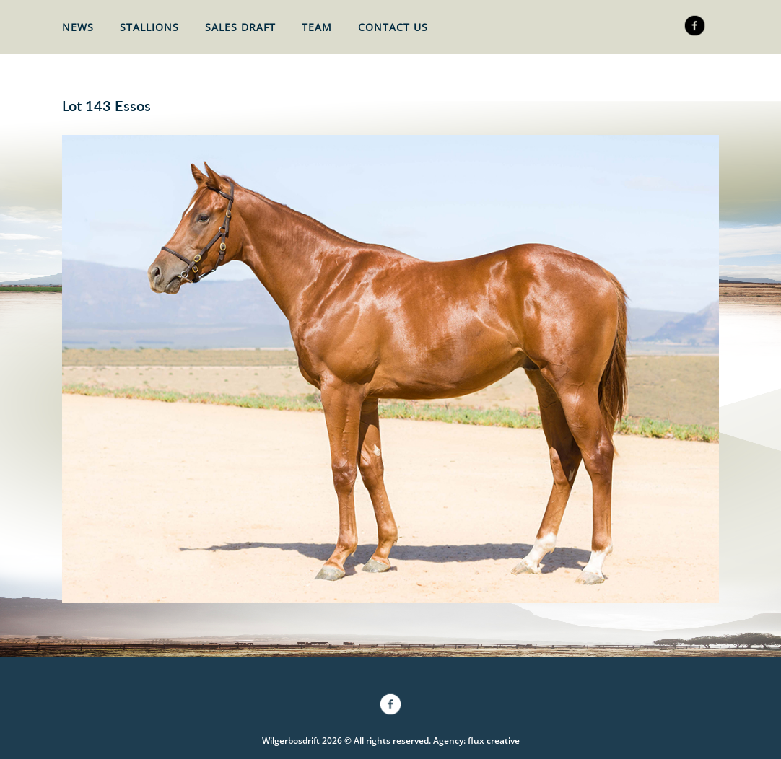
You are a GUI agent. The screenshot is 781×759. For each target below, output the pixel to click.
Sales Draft (240, 27)
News (78, 27)
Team (317, 27)
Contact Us (393, 27)
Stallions (149, 27)
